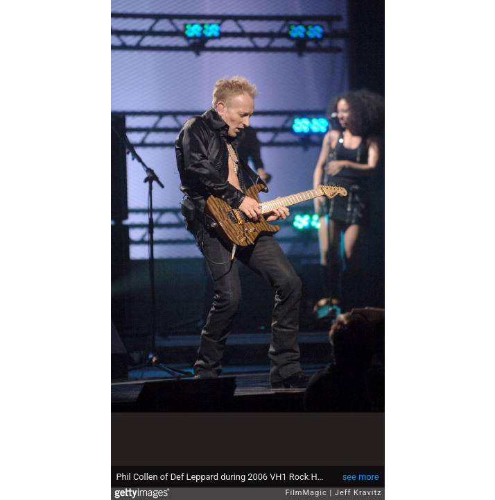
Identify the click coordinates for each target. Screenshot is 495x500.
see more (360, 477)
